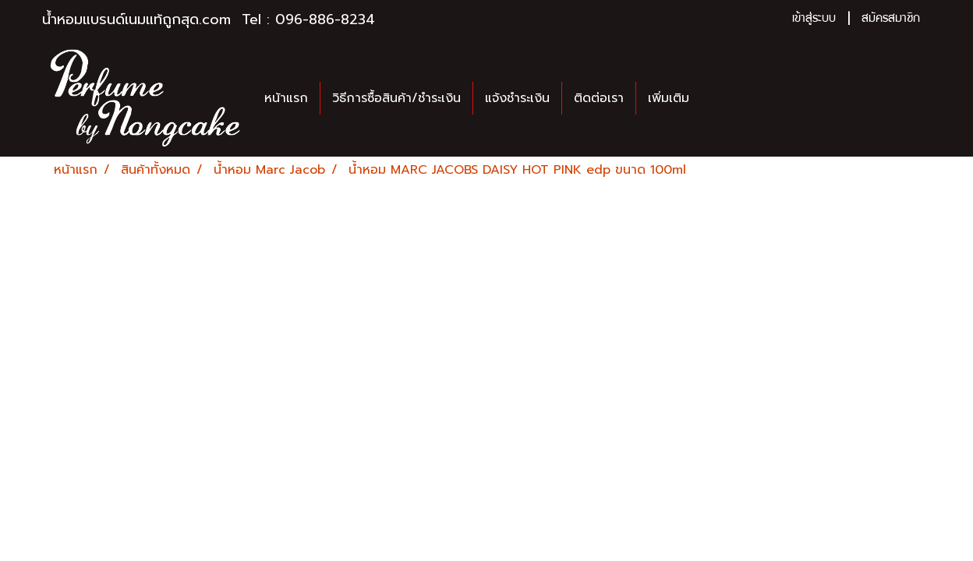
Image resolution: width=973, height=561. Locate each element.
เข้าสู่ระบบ (814, 19)
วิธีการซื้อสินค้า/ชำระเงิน (396, 98)
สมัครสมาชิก (891, 19)
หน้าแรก (286, 98)
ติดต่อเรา (599, 98)
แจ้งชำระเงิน (517, 98)
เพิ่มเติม (668, 98)
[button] (715, 98)
